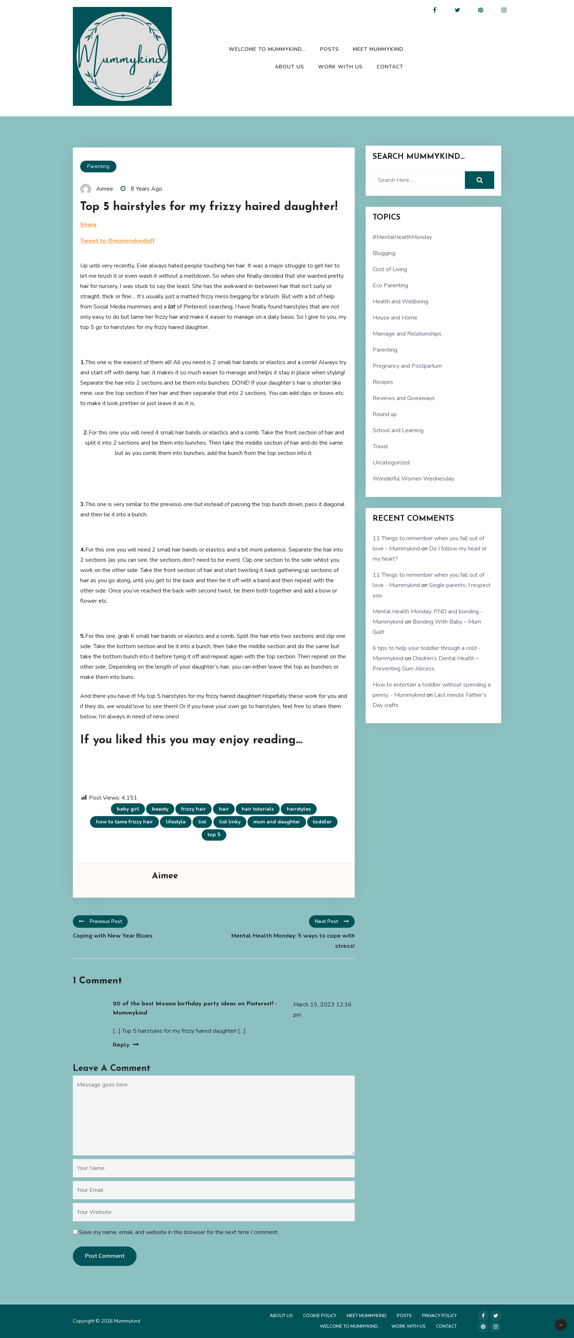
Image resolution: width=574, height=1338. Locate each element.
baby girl (128, 809)
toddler (322, 821)
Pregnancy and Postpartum (407, 366)
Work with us (340, 66)
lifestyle (176, 821)
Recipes (383, 382)
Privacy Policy (439, 1316)
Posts (329, 49)
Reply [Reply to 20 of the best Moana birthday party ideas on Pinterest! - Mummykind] (121, 1045)
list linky (230, 821)
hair (224, 809)
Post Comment (104, 1256)
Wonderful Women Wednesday (413, 479)
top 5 (214, 834)
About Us (289, 66)
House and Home (395, 318)
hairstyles (299, 809)
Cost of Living (390, 269)
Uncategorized (391, 463)
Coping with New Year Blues (113, 936)
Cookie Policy (319, 1316)
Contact (390, 66)
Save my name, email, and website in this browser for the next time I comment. (179, 1232)
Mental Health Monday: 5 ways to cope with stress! (293, 941)
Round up (385, 414)
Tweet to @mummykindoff (117, 241)
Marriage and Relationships (407, 334)
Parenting (98, 166)
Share (88, 225)
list (202, 821)
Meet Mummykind (378, 49)
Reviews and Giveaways (404, 398)
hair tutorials (258, 809)
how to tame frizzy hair (124, 821)
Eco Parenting (390, 285)
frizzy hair (193, 809)
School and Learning (398, 430)
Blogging (384, 253)
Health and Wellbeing (400, 302)
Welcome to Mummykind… (267, 49)
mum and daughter (276, 821)
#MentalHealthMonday (402, 237)
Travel (380, 446)
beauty (160, 809)
